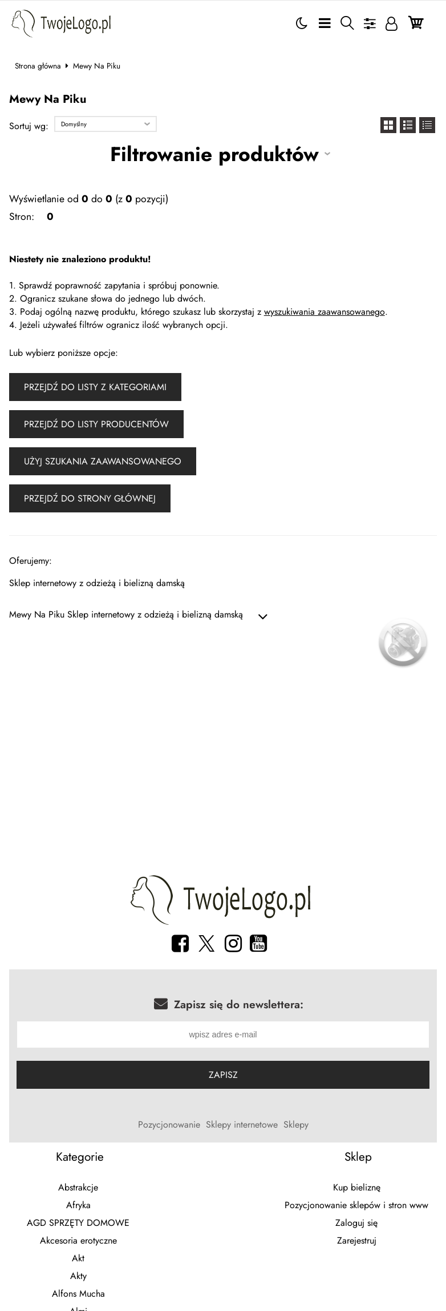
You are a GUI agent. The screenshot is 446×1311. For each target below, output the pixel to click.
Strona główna (38, 65)
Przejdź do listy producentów (96, 424)
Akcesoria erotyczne (78, 1241)
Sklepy (296, 1125)
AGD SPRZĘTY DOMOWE (78, 1223)
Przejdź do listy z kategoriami (95, 387)
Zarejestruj (356, 1241)
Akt (78, 1259)
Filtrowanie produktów (214, 154)
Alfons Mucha (78, 1294)
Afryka (78, 1206)
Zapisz (223, 1076)
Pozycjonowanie (169, 1125)
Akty (78, 1277)
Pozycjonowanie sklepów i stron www (356, 1206)
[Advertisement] (223, 777)
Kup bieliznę (356, 1188)
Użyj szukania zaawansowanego (102, 461)
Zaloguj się (356, 1223)
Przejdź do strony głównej (90, 498)
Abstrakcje (78, 1188)
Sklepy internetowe (242, 1125)
